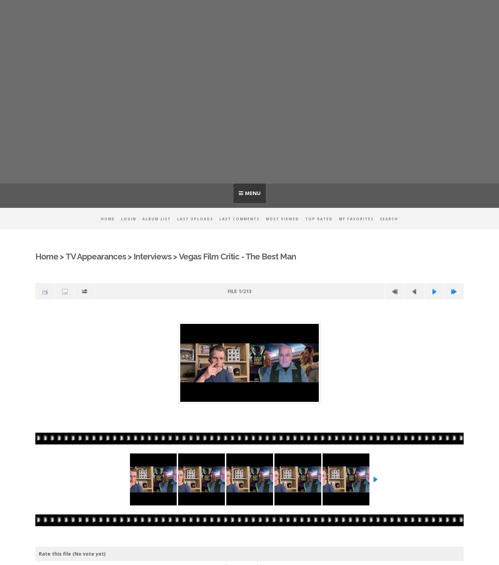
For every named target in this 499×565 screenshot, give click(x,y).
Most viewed (282, 219)
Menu (253, 192)
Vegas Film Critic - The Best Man (237, 257)
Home (108, 219)
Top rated (319, 219)
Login (128, 219)
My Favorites (356, 219)
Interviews (152, 257)
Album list (156, 219)
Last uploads (195, 219)
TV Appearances (95, 257)
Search (389, 219)
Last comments (239, 219)
